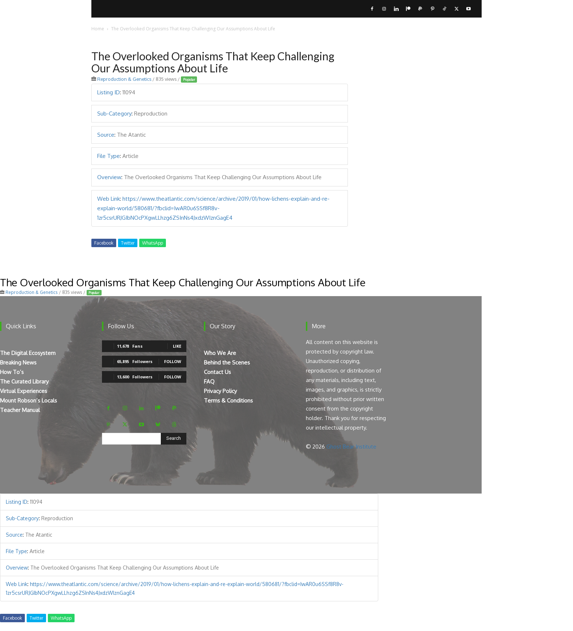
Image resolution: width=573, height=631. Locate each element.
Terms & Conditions (228, 400)
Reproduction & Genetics (124, 79)
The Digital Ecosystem (28, 352)
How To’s (12, 372)
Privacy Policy (220, 391)
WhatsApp (152, 243)
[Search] (173, 439)
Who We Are (220, 352)
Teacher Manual (20, 410)
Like (177, 346)
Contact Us (217, 372)
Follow (172, 361)
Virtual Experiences (23, 391)
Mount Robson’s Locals (28, 400)
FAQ (209, 381)
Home (97, 29)
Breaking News (18, 362)
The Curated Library (24, 381)
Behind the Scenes (227, 362)
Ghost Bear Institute (351, 446)
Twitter (127, 243)
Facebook (103, 243)
